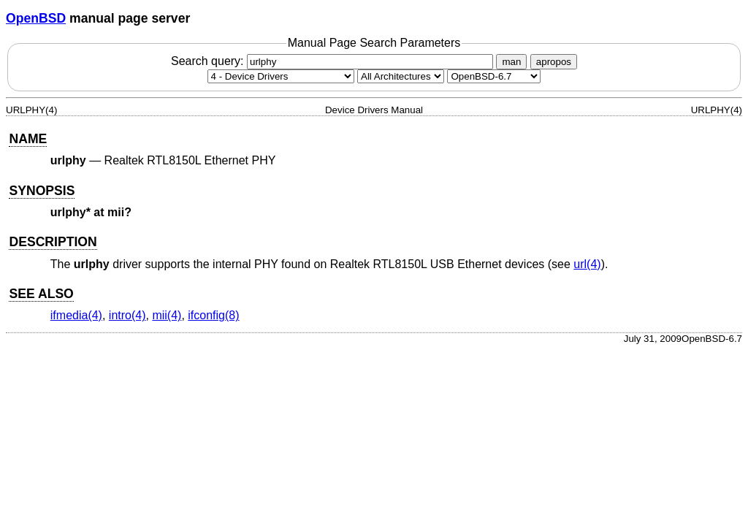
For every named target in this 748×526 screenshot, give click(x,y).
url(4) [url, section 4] (586, 264)
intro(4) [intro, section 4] (127, 315)
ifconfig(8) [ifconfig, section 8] (213, 315)
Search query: (334, 61)
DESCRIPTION (52, 242)
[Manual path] (494, 76)
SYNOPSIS (42, 190)
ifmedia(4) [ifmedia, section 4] (76, 315)
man (511, 61)
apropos (553, 61)
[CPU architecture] (400, 76)
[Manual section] (280, 76)
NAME (28, 139)
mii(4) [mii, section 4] (166, 315)
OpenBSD (36, 18)
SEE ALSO (41, 293)
